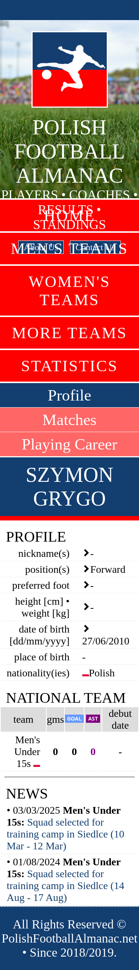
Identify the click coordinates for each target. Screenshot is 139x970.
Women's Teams (69, 290)
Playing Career (70, 444)
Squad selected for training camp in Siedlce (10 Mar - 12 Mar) (65, 834)
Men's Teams (69, 248)
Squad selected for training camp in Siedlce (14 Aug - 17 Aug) (65, 885)
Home (69, 215)
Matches (69, 419)
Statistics (69, 366)
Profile (70, 395)
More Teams (69, 333)
